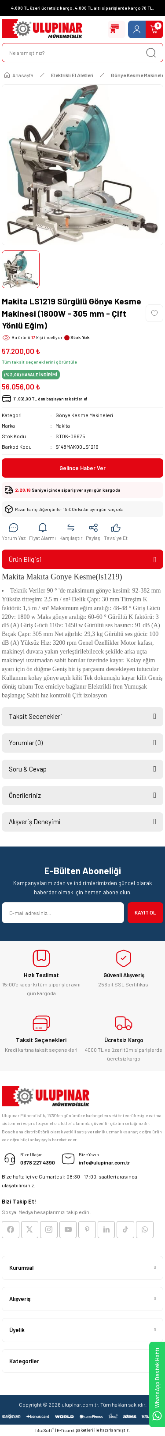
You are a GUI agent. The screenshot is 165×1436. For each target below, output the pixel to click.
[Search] (82, 52)
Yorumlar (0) (26, 743)
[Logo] (42, 29)
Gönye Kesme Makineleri (84, 415)
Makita (62, 425)
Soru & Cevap (28, 769)
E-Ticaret (66, 1430)
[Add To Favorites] (154, 313)
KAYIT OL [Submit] (145, 912)
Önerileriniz (25, 795)
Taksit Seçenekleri (35, 716)
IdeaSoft (44, 1430)
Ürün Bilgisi (25, 559)
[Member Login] (137, 29)
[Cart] (154, 29)
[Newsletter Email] (63, 912)
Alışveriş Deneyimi (35, 821)
